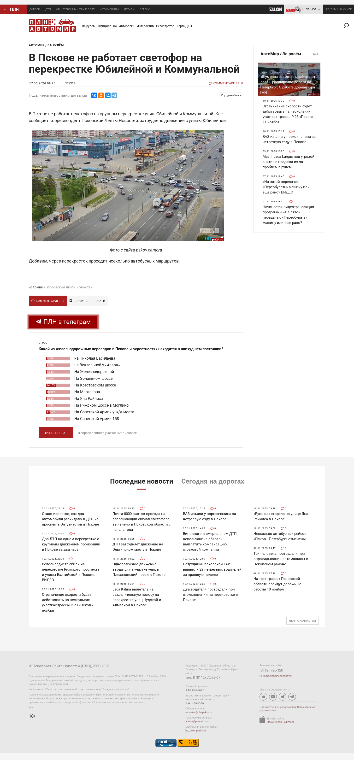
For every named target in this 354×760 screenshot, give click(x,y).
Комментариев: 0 (50, 301)
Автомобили (109, 9)
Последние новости (141, 481)
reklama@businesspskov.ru (276, 676)
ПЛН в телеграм (63, 321)
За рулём (88, 26)
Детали (129, 9)
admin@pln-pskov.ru (197, 721)
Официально (107, 26)
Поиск (348, 25)
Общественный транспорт (75, 9)
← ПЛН (11, 9)
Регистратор (165, 26)
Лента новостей (302, 620)
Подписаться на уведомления (278, 707)
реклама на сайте (339, 9)
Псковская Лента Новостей (70, 287)
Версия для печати (89, 301)
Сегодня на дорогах (212, 481)
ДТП (48, 9)
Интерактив (145, 26)
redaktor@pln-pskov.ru (198, 712)
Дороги (34, 9)
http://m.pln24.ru (195, 730)
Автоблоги (126, 26)
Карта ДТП (184, 26)
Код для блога (231, 95)
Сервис (145, 9)
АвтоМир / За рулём (289, 54)
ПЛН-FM (311, 9)
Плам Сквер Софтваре (281, 722)
